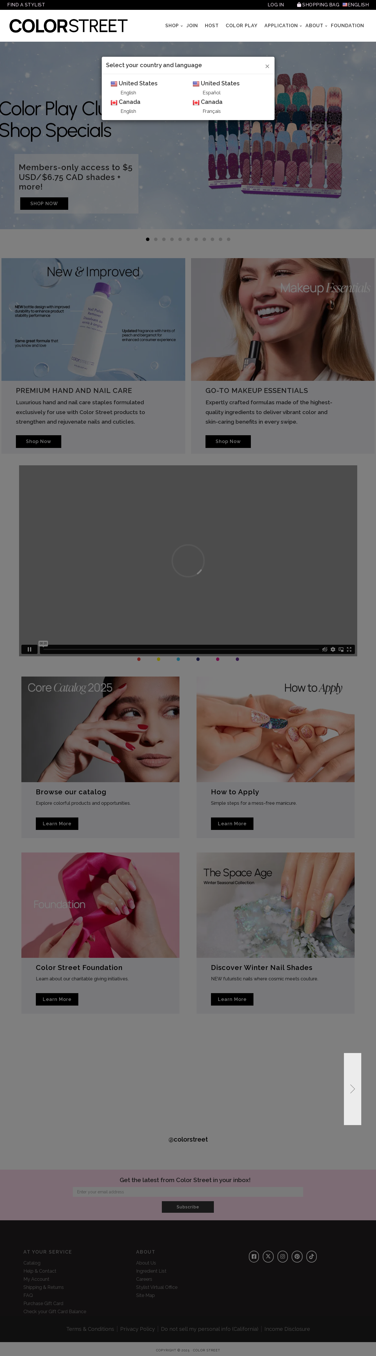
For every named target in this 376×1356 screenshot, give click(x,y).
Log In (276, 5)
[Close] (267, 65)
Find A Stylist (26, 5)
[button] (352, 1089)
